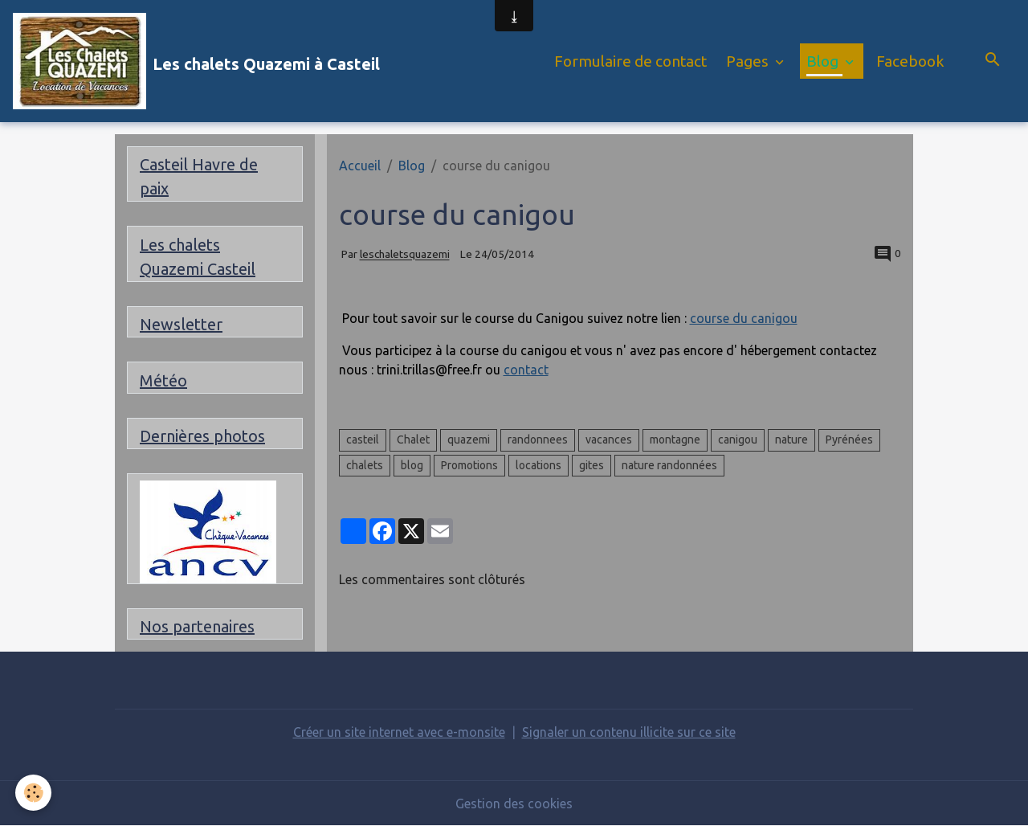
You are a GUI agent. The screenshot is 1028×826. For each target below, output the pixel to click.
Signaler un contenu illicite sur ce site (629, 732)
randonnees (538, 439)
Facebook (910, 61)
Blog (824, 61)
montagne (675, 439)
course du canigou (744, 318)
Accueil (360, 165)
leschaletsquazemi (405, 254)
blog (412, 465)
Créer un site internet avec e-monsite (399, 732)
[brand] (196, 61)
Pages (749, 61)
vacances (608, 439)
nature (791, 439)
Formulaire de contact (630, 61)
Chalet (413, 439)
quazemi (468, 439)
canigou (737, 439)
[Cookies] (34, 793)
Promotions (469, 465)
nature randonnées (669, 465)
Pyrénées (849, 439)
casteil (362, 439)
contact (526, 369)
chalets (364, 465)
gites (591, 465)
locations (538, 465)
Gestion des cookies (514, 803)
